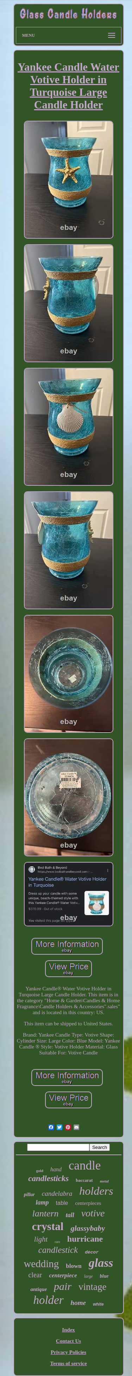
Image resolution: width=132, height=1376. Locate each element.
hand (56, 1169)
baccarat (84, 1180)
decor (92, 1252)
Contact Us (68, 1341)
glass (101, 1262)
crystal (48, 1226)
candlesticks (48, 1178)
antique (38, 1289)
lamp (42, 1202)
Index (68, 1330)
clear (35, 1275)
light (41, 1239)
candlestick (58, 1250)
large (88, 1276)
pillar (29, 1194)
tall (70, 1215)
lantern (45, 1213)
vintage (92, 1287)
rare (57, 1242)
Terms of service (68, 1363)
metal (104, 1181)
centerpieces (88, 1203)
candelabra (57, 1193)
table (62, 1203)
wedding (41, 1263)
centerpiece (63, 1275)
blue (104, 1276)
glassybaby (87, 1228)
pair (62, 1286)
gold (39, 1170)
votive (93, 1213)
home (78, 1302)
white (98, 1304)
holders (96, 1191)
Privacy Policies (68, 1352)
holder (48, 1300)
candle (85, 1165)
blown (73, 1266)
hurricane (85, 1238)
